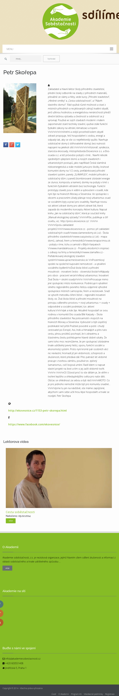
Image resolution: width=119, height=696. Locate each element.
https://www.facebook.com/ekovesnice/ (34, 424)
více (11, 520)
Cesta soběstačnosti (20, 512)
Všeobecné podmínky (93, 694)
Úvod (53, 694)
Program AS (76, 694)
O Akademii (63, 694)
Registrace (110, 694)
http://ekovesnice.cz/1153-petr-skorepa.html (37, 410)
